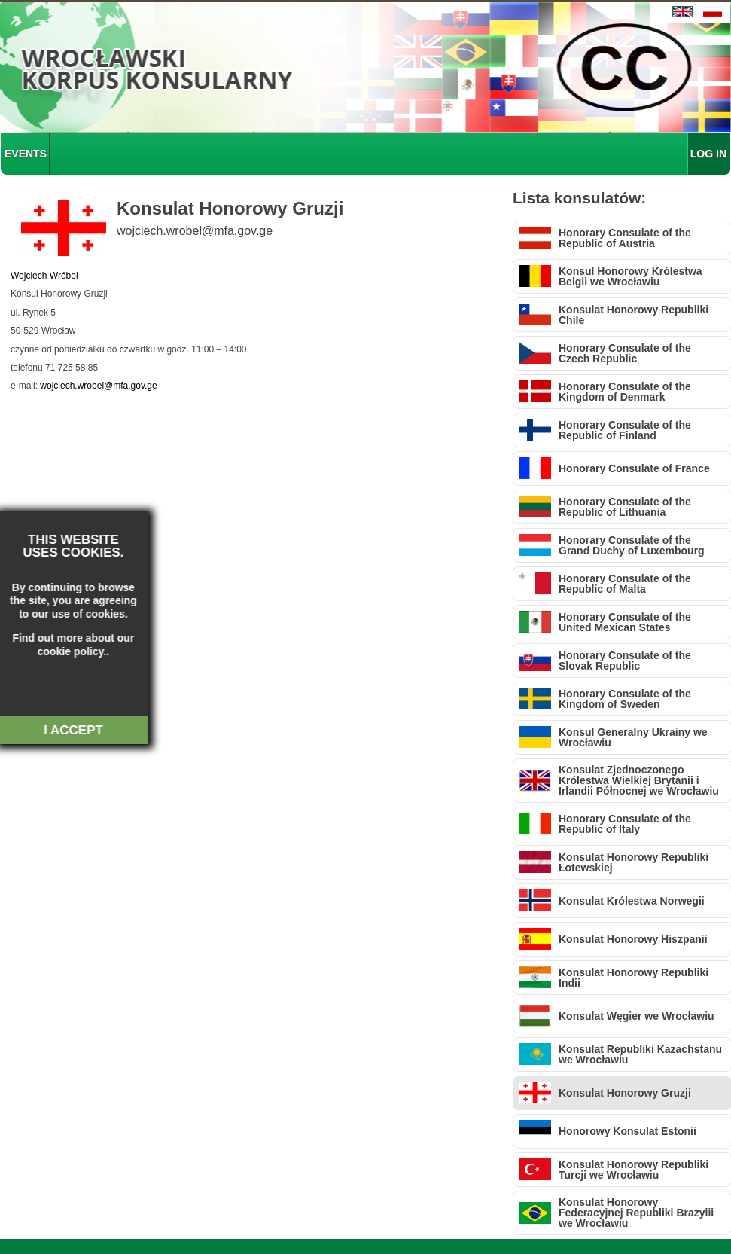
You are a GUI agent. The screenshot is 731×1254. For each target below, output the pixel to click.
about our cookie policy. (62, 645)
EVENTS (26, 154)
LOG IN (708, 154)
